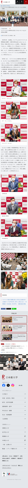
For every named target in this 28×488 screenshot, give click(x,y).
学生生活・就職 (7, 410)
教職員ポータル (5, 460)
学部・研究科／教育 (8, 398)
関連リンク (20, 465)
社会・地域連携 (6, 352)
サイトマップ (14, 465)
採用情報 (13, 458)
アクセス (10, 456)
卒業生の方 (5, 440)
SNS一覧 (20, 385)
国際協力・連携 (12, 35)
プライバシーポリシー (6, 467)
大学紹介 (5, 394)
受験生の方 (5, 428)
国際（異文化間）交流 (6, 35)
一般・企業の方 (7, 444)
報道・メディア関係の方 (9, 449)
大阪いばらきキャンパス (12, 352)
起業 (2, 352)
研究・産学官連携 (7, 402)
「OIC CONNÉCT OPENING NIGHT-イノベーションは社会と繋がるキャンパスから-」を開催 (12, 348)
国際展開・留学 (7, 406)
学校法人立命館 (5, 458)
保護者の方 (5, 436)
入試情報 (5, 419)
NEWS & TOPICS (6, 5)
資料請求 (15, 456)
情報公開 (19, 458)
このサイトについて (6, 465)
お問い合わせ (5, 456)
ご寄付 (21, 456)
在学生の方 (5, 432)
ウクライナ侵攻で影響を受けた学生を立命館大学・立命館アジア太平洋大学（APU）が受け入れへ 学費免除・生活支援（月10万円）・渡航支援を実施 (14, 302)
